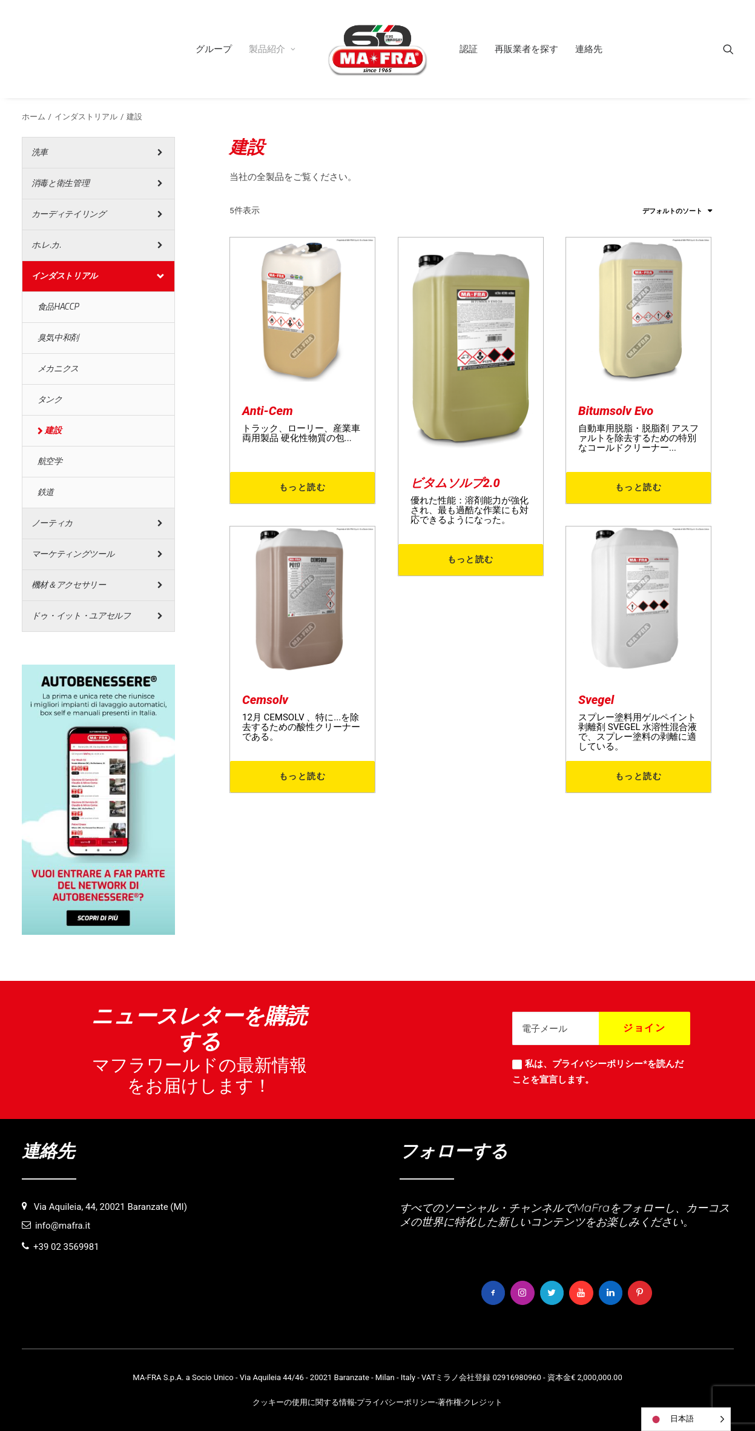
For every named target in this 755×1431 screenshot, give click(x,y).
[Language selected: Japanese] (686, 1419)
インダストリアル (85, 116)
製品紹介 (272, 49)
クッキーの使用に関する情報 (303, 1401)
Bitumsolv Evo (615, 410)
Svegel (596, 699)
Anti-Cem (267, 410)
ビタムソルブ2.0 (455, 483)
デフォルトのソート (672, 211)
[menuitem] (213, 49)
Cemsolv (265, 699)
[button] (728, 49)
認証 (469, 49)
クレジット (483, 1401)
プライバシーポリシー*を (604, 1063)
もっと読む (302, 487)
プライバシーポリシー (396, 1401)
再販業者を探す (526, 49)
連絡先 (588, 49)
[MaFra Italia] (378, 49)
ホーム (33, 116)
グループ (214, 49)
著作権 (449, 1401)
